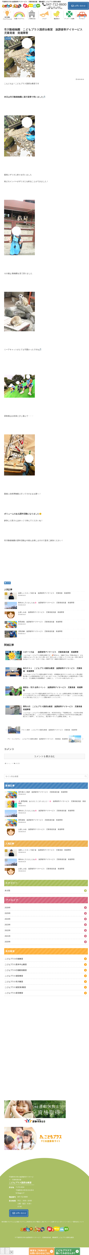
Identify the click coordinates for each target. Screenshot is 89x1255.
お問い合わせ (78, 6)
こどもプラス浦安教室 (14, 976)
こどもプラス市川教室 (14, 982)
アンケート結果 (49, 1221)
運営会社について (78, 1221)
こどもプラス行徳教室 (14, 959)
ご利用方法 (29, 1221)
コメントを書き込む (44, 756)
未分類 (7, 583)
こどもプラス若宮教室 (14, 993)
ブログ (35, 1221)
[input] (46, 776)
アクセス (57, 1221)
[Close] (11, 1252)
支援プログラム (21, 1221)
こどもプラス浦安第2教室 (15, 987)
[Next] (7, 1250)
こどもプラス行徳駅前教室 (16, 970)
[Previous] (2, 1250)
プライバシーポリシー (66, 1221)
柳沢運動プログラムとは (9, 1221)
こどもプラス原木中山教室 (16, 964)
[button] (86, 776)
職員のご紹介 (41, 1221)
